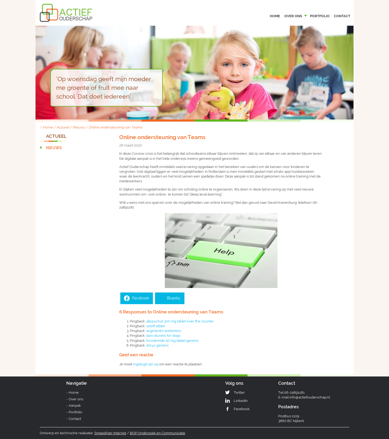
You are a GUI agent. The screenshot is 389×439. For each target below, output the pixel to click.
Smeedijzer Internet (110, 433)
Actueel (62, 127)
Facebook (242, 409)
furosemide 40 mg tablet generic (172, 341)
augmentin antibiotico (163, 331)
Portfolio (320, 16)
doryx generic (157, 345)
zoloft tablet (155, 326)
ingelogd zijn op (145, 364)
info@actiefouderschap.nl (309, 397)
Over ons (293, 16)
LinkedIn (241, 401)
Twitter (239, 392)
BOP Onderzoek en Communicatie (157, 433)
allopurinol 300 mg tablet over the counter (180, 321)
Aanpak (75, 405)
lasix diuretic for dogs (163, 336)
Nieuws (79, 127)
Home (275, 16)
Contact (342, 16)
